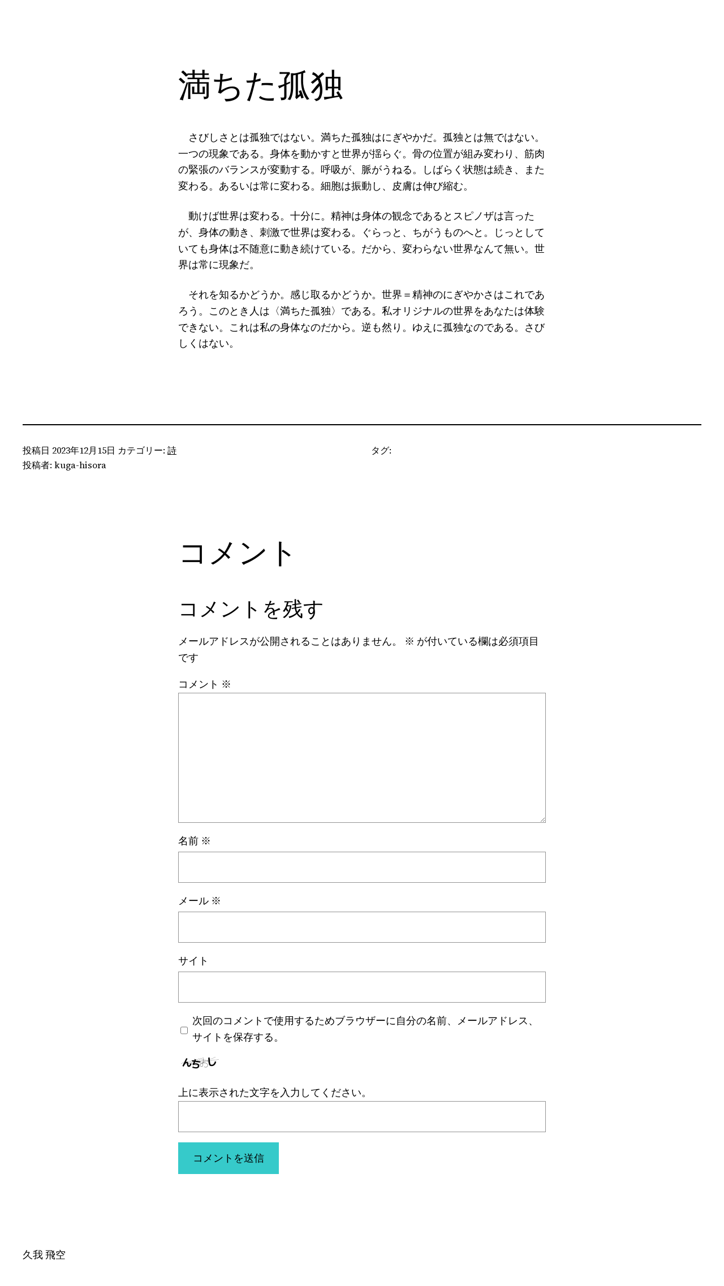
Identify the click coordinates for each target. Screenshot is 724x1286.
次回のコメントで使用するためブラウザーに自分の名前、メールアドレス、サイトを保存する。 (365, 1028)
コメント (204, 684)
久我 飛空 (44, 1255)
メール (199, 901)
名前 (194, 841)
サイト (193, 960)
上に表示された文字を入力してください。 (275, 1092)
